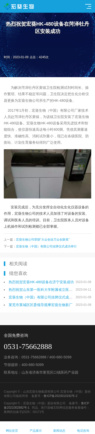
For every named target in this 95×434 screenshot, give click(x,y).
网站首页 (12, 427)
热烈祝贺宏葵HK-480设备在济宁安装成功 (41, 282)
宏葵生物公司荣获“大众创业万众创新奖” (43, 239)
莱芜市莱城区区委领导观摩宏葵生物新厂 (40, 305)
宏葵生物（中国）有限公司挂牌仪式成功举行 (46, 246)
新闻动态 (59, 427)
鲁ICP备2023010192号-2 (60, 396)
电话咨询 (83, 427)
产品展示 (36, 427)
